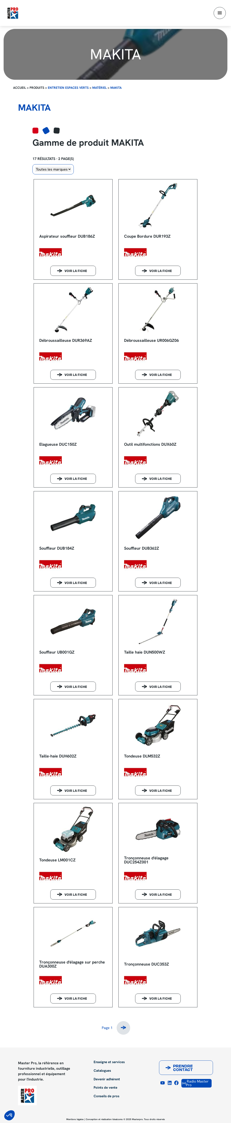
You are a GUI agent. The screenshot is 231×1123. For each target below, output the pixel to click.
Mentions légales (75, 1119)
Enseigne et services (109, 1062)
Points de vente (105, 1088)
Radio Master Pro (195, 1083)
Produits (37, 88)
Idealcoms (117, 1119)
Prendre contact (183, 1068)
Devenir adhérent (107, 1079)
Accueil (19, 88)
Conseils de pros (106, 1096)
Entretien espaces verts (68, 88)
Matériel (99, 88)
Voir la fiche (76, 271)
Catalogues (102, 1071)
